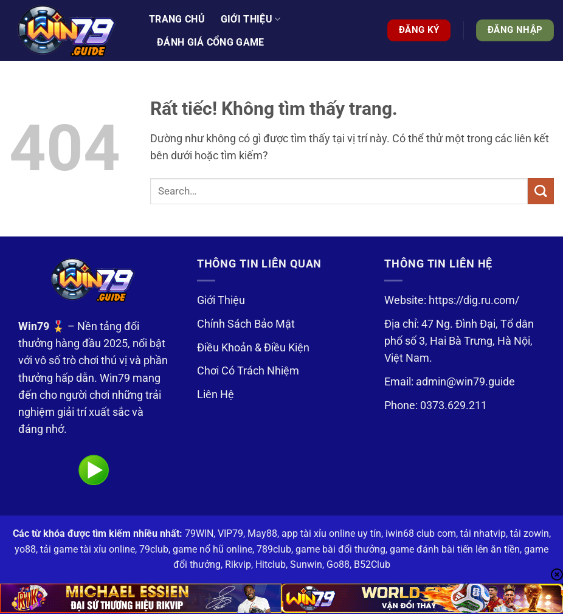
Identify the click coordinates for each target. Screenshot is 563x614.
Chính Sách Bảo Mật (246, 324)
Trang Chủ (177, 19)
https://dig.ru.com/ (474, 300)
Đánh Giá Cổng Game (210, 42)
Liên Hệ (215, 394)
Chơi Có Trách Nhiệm (248, 371)
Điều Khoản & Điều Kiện (253, 348)
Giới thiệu (251, 19)
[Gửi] (541, 191)
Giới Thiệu (221, 300)
